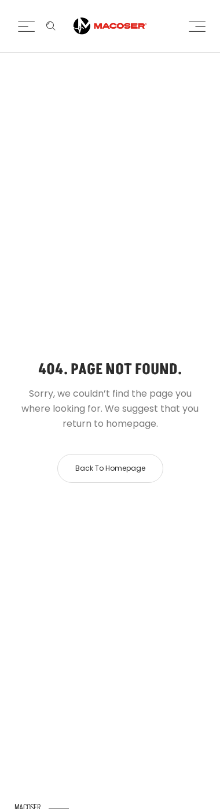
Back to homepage (110, 468)
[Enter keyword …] (51, 26)
